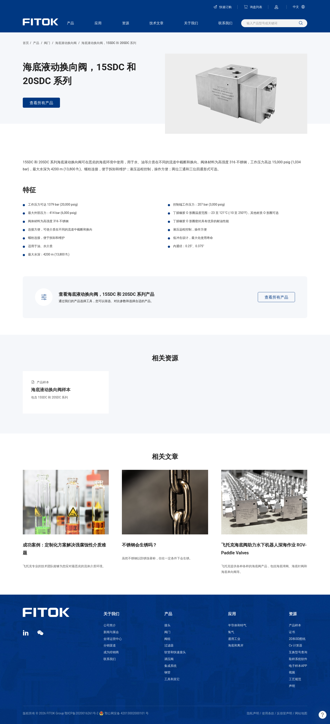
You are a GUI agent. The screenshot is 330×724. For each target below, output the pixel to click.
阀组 (167, 639)
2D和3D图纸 (297, 639)
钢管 (167, 672)
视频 (292, 672)
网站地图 (301, 713)
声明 (292, 686)
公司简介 (110, 625)
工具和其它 (172, 679)
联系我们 (225, 23)
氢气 (231, 632)
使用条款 (268, 713)
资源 (125, 23)
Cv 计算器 (295, 645)
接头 (167, 625)
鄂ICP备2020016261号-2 (81, 713)
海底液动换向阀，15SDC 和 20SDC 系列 (108, 43)
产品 (70, 23)
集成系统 (170, 666)
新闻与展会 (111, 632)
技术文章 (156, 23)
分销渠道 (110, 645)
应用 (98, 23)
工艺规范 (295, 679)
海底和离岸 (235, 645)
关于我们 (191, 23)
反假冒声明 (284, 713)
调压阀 (169, 659)
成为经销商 (111, 652)
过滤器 (169, 645)
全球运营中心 (113, 639)
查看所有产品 (41, 102)
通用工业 (234, 639)
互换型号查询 (298, 652)
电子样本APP (298, 666)
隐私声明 (253, 713)
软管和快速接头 (175, 652)
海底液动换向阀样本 (50, 389)
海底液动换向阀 (66, 43)
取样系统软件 (298, 659)
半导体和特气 (237, 625)
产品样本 (295, 625)
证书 (292, 632)
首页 (26, 43)
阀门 (47, 43)
